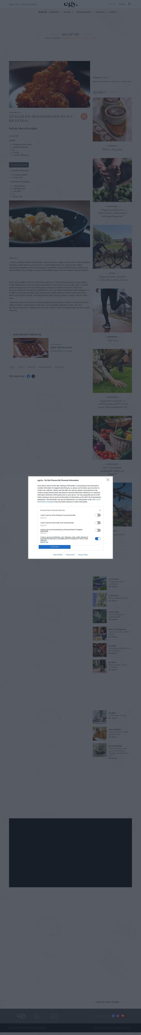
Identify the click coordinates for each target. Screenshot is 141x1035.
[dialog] (70, 517)
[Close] (109, 480)
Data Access (70, 555)
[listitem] (70, 510)
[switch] (98, 515)
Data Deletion (58, 555)
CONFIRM (54, 547)
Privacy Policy (83, 555)
